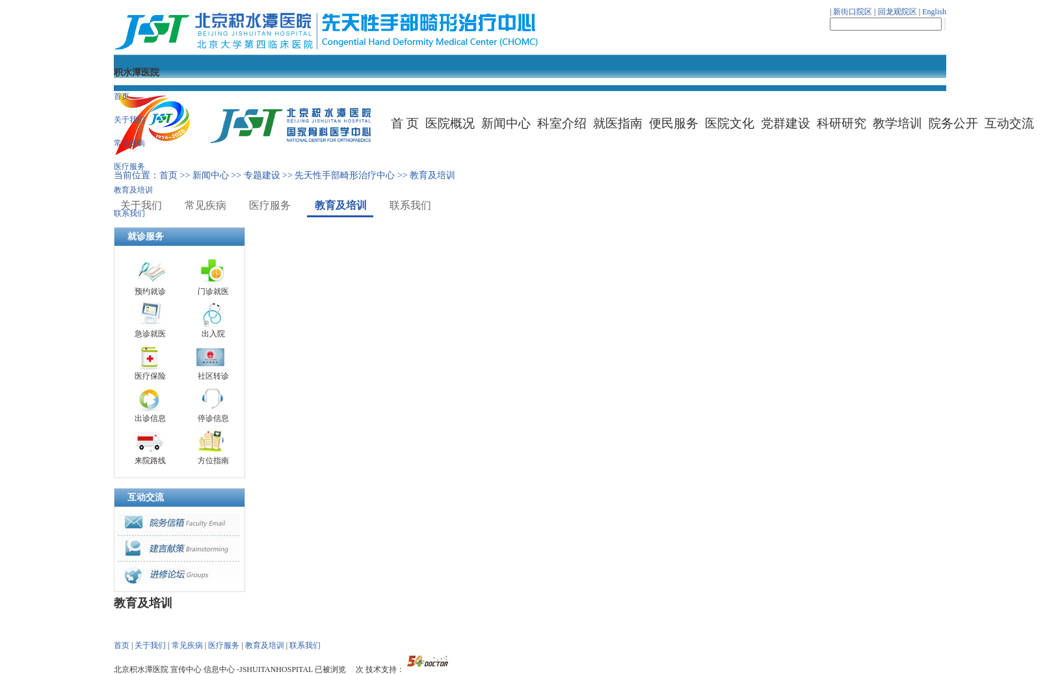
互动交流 (145, 497)
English (934, 11)
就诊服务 (145, 236)
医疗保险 (150, 376)
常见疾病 (129, 143)
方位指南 (213, 460)
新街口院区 (852, 11)
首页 (121, 96)
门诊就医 (213, 291)
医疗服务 (129, 166)
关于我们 (129, 119)
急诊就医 (150, 333)
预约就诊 (150, 291)
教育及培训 (133, 190)
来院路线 (150, 460)
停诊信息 (213, 418)
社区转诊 (213, 376)
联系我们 (129, 213)
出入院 (213, 333)
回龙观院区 (897, 11)
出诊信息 (150, 418)
